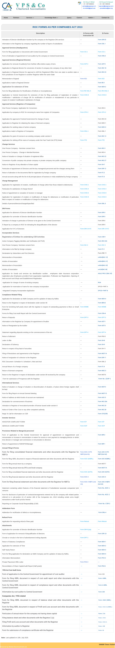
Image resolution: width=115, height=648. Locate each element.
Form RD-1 (101, 83)
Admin (91, 17)
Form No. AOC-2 (104, 494)
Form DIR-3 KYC (85, 229)
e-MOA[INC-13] (103, 257)
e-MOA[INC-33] (103, 265)
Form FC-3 (101, 176)
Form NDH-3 (102, 550)
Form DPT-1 (84, 537)
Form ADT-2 (84, 64)
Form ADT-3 (102, 325)
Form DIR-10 (102, 533)
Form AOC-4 (84, 477)
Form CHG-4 (84, 189)
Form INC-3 (101, 148)
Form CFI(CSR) (103, 413)
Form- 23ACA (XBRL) (105, 607)
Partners (16, 17)
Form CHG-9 (84, 197)
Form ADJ (83, 78)
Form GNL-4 (102, 512)
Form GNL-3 (102, 203)
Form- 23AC (102, 618)
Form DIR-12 (102, 168)
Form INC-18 (102, 68)
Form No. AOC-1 (104, 488)
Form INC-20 (102, 405)
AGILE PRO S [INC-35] (105, 273)
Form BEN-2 (102, 303)
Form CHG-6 (84, 193)
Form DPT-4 (84, 332)
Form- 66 (101, 630)
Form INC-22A (102, 241)
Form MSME (84, 307)
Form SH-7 (101, 164)
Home (6, 17)
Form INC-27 (102, 160)
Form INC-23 (102, 72)
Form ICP (83, 422)
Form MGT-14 (102, 353)
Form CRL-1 (102, 44)
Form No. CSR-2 (104, 503)
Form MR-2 (101, 435)
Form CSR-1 (102, 237)
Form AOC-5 (102, 397)
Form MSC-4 (102, 127)
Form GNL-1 (84, 131)
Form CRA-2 (102, 56)
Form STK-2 (84, 112)
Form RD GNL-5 (85, 91)
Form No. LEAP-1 (104, 379)
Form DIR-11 (102, 357)
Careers (79, 17)
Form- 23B (101, 626)
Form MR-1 (101, 444)
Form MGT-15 (102, 393)
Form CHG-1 (84, 185)
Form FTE (83, 140)
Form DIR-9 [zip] (85, 529)
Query (69, 17)
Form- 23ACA (102, 622)
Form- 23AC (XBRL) (104, 600)
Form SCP (83, 426)
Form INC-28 (102, 409)
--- (99, 529)
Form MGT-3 (102, 387)
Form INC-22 (102, 156)
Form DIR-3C (102, 39)
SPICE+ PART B (103, 290)
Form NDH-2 (102, 87)
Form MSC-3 (102, 370)
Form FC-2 (101, 172)
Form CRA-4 (102, 313)
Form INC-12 (102, 136)
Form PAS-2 (102, 558)
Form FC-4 (101, 366)
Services (30, 17)
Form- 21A (101, 613)
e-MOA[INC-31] (103, 261)
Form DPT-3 (84, 317)
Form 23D (101, 592)
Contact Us (105, 17)
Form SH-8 (101, 340)
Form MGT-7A (102, 468)
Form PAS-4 (84, 562)
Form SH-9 (101, 344)
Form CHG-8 (84, 95)
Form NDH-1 (102, 542)
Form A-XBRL (102, 585)
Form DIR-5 (101, 216)
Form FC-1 (101, 249)
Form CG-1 (84, 52)
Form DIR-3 (101, 212)
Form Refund (84, 521)
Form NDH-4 (102, 299)
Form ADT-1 (102, 321)
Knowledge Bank (51, 17)
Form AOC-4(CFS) (86, 472)
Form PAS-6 (102, 566)
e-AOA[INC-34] (102, 269)
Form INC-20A (102, 401)
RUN (99, 282)
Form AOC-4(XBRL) (86, 459)
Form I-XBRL (102, 578)
